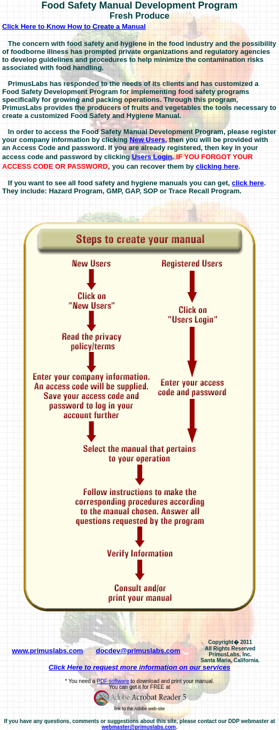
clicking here (217, 166)
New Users (147, 140)
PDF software (113, 681)
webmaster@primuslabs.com (139, 727)
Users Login (152, 157)
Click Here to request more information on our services (139, 667)
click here (248, 183)
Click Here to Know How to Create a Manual (74, 26)
